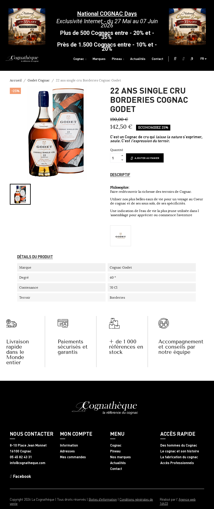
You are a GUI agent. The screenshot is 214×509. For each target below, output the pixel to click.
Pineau (115, 451)
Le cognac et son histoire (179, 451)
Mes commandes (73, 457)
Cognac (115, 445)
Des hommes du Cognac (178, 445)
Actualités (118, 463)
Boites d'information (103, 499)
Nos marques (120, 457)
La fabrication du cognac (179, 457)
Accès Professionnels (177, 463)
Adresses (67, 451)
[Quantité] (115, 157)
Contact (116, 469)
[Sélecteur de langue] (205, 58)
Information (69, 445)
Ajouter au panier (144, 158)
